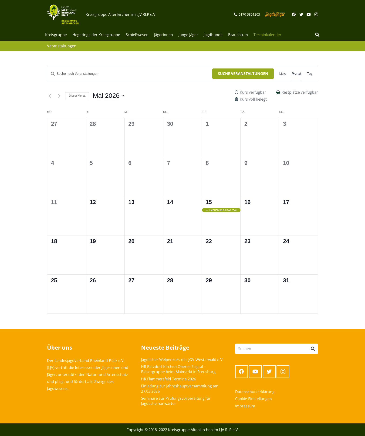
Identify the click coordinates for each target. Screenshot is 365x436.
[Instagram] (316, 14)
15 (209, 202)
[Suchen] (317, 35)
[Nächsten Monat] (59, 96)
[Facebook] (293, 14)
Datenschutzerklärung (254, 391)
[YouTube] (308, 14)
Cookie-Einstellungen (253, 398)
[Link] (62, 14)
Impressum (245, 406)
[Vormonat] (50, 96)
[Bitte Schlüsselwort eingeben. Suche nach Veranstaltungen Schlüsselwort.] (129, 73)
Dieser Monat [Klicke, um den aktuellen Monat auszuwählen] (77, 95)
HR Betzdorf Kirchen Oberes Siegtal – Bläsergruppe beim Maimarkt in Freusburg (178, 369)
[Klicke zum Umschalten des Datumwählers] (108, 95)
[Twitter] (301, 14)
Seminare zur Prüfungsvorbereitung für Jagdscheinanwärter (176, 401)
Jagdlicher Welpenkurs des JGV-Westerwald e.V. (182, 359)
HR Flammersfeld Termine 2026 (168, 379)
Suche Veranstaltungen (243, 73)
